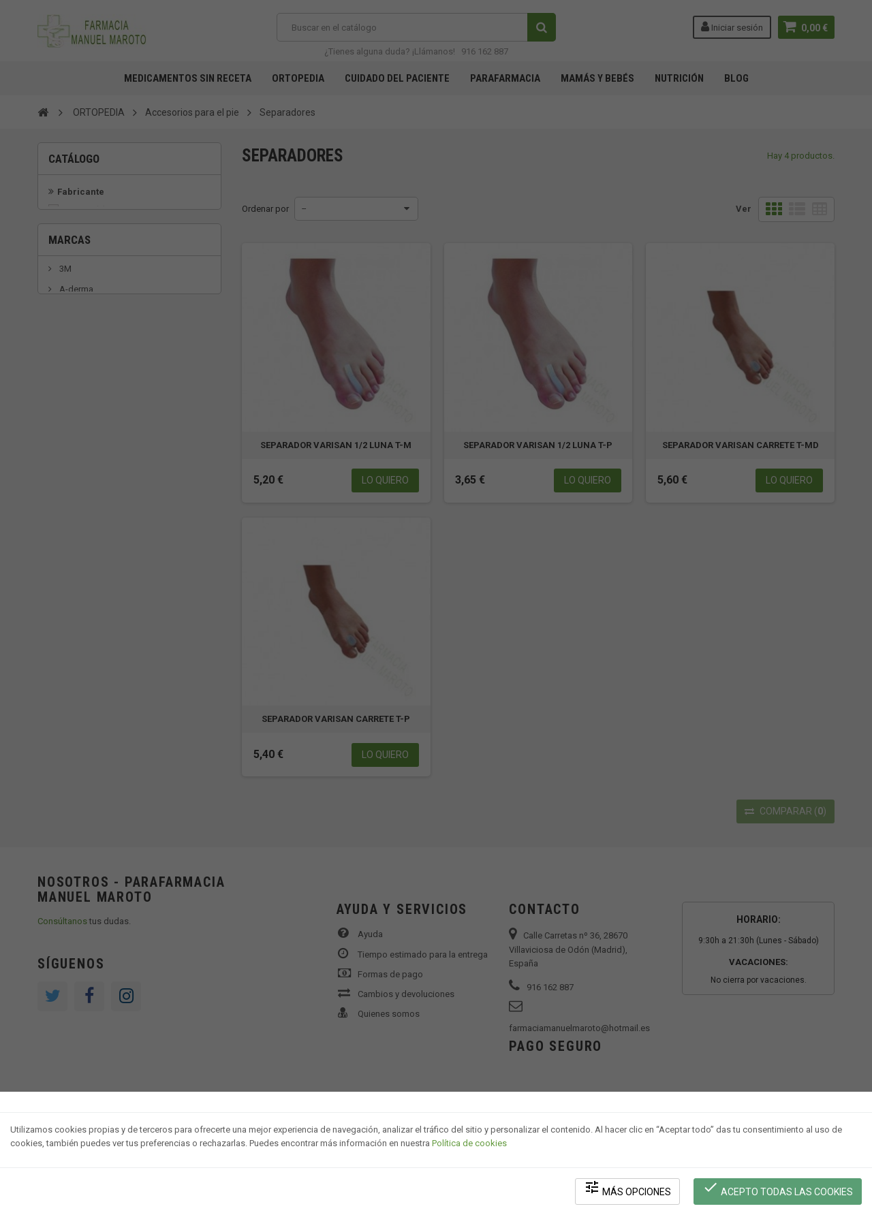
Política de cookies (469, 1144)
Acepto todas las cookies (777, 1188)
